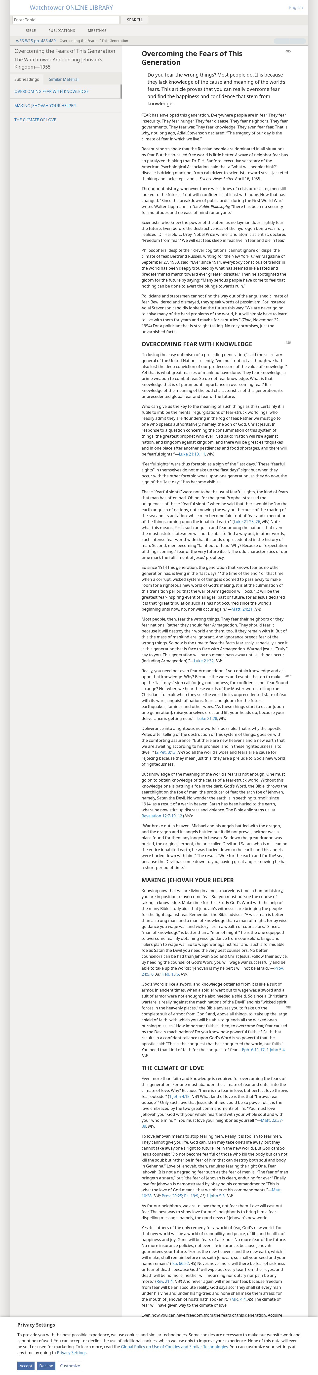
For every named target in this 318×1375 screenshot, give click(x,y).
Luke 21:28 (207, 718)
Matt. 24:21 (242, 609)
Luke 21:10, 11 (192, 454)
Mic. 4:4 (239, 1299)
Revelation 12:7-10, (159, 816)
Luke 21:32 (204, 661)
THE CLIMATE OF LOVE (35, 120)
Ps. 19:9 (190, 1196)
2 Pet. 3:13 (165, 752)
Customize (70, 1366)
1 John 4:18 (179, 1096)
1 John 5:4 (275, 1049)
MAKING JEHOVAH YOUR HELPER (45, 105)
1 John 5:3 (215, 1196)
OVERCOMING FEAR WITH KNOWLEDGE (51, 91)
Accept (26, 1366)
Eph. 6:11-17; (254, 1049)
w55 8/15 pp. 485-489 (33, 40)
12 (179, 816)
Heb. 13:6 (170, 974)
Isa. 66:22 (180, 1263)
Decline (46, 1366)
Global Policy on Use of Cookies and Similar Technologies (174, 1346)
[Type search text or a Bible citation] (63, 19)
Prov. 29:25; (172, 1196)
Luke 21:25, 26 (247, 521)
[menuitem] (302, 20)
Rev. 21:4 (165, 1281)
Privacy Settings (72, 1352)
